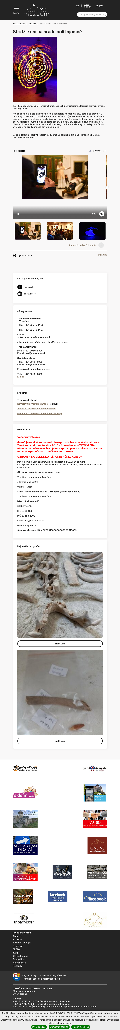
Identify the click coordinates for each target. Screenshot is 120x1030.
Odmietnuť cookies (59, 1027)
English (99, 6)
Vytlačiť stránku (22, 255)
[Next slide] (107, 187)
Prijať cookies (39, 1027)
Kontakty (17, 966)
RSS (77, 6)
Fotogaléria (19, 959)
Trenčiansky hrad (22, 932)
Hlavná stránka (19, 23)
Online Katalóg (20, 956)
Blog (15, 952)
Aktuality (32, 23)
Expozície (18, 946)
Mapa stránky (87, 5)
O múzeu (17, 936)
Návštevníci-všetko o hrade (32, 403)
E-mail (20, 376)
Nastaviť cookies (81, 1027)
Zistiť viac (60, 643)
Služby (16, 949)
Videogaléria (19, 962)
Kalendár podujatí (22, 942)
